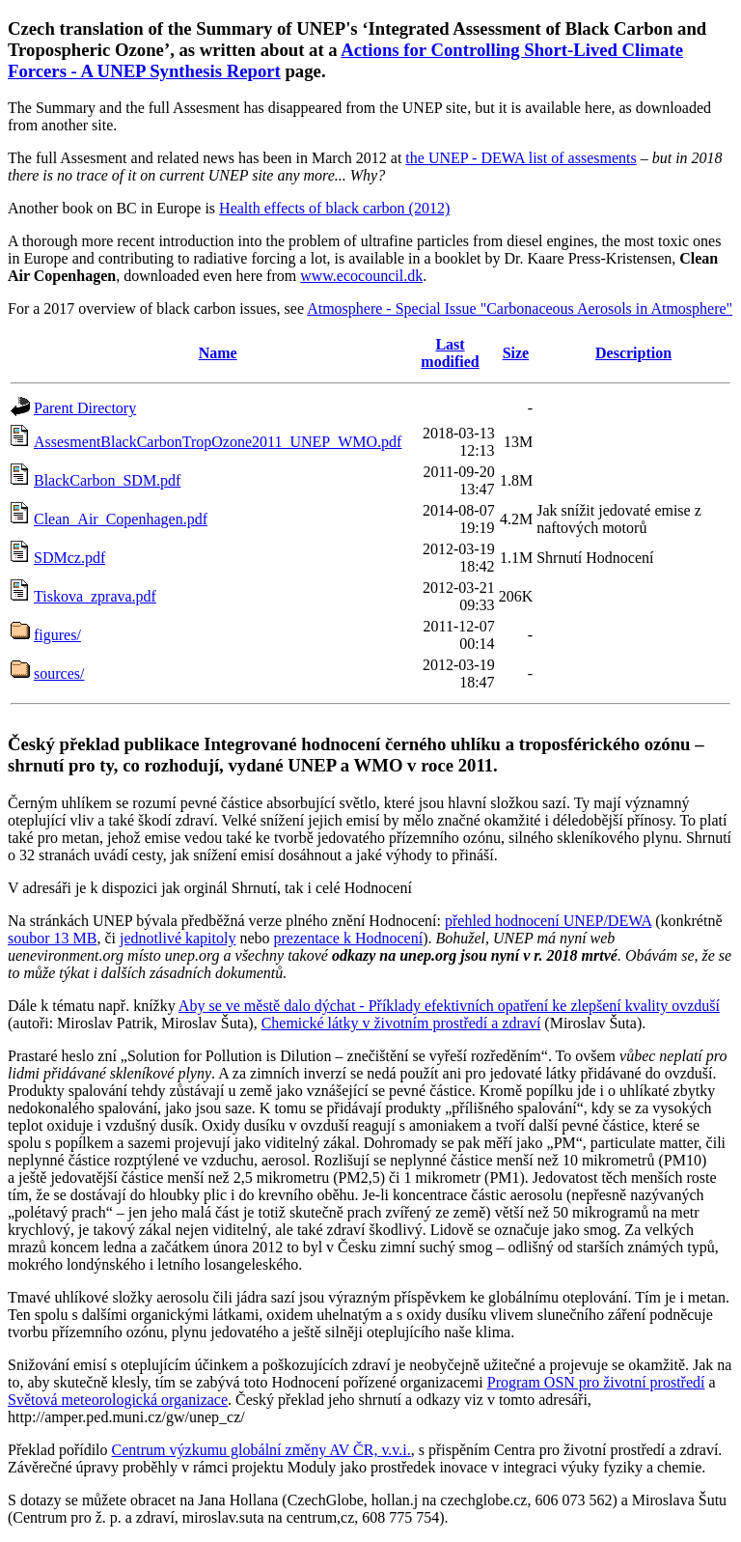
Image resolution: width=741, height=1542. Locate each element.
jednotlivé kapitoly (177, 938)
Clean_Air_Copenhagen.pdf (120, 519)
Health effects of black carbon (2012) (334, 208)
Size (516, 353)
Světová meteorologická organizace (118, 1399)
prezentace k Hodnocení (349, 938)
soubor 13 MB (52, 938)
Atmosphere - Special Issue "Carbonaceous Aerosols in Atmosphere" (519, 308)
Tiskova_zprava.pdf (95, 596)
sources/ (59, 673)
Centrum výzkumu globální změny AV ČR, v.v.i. (261, 1450)
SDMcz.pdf (69, 557)
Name (218, 353)
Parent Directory (85, 408)
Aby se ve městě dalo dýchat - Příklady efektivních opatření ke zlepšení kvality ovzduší (449, 1005)
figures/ (57, 635)
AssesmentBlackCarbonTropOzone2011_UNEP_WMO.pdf (217, 442)
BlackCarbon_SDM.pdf (107, 480)
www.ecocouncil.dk (361, 275)
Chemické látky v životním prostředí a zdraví (401, 1023)
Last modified (450, 353)
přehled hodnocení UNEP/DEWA (548, 920)
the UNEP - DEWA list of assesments (520, 158)
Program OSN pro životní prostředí (596, 1382)
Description (633, 353)
